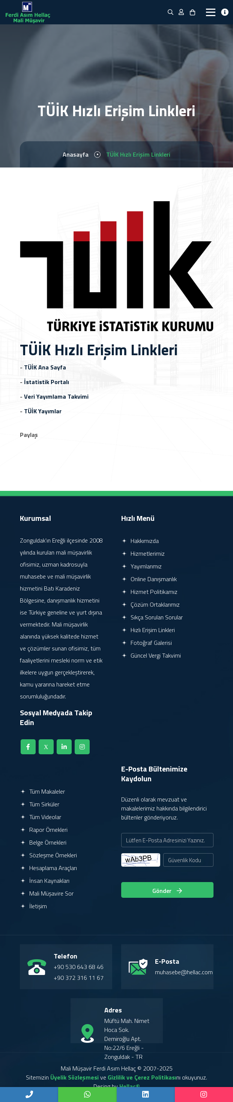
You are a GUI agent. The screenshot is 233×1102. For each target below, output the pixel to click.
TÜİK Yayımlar (43, 411)
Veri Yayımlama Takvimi (56, 396)
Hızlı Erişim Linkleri (148, 629)
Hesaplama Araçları (48, 867)
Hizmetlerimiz (143, 553)
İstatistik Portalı (46, 381)
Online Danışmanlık (149, 578)
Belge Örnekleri (43, 842)
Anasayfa (76, 154)
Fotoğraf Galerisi (146, 642)
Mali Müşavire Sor (47, 893)
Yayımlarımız (141, 566)
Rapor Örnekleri (44, 829)
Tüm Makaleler (42, 791)
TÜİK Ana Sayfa (45, 367)
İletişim (33, 906)
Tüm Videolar (40, 816)
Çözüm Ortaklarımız (150, 604)
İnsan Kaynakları (44, 880)
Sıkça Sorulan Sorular (152, 617)
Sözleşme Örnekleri (48, 855)
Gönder (167, 890)
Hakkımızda (140, 540)
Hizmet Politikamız (149, 591)
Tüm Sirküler (39, 804)
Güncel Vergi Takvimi (151, 655)
